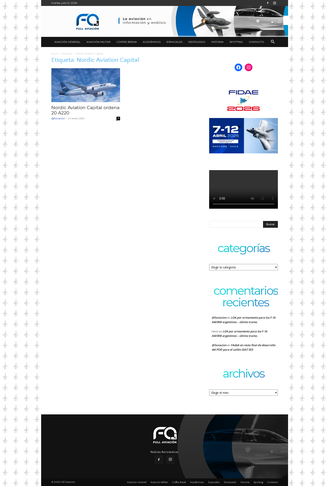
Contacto (256, 41)
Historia (217, 41)
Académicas (152, 41)
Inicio (54, 53)
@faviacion (58, 118)
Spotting (236, 41)
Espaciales (174, 41)
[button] (273, 42)
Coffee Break (126, 41)
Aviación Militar (99, 41)
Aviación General (67, 41)
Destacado (196, 41)
